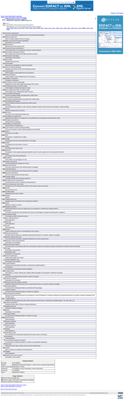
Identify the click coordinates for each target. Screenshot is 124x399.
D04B (46, 28)
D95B (64, 28)
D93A (49, 28)
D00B (11, 28)
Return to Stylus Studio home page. (9, 389)
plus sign (3, 362)
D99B (8, 29)
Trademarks (21, 393)
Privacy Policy (8, 393)
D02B (30, 28)
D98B (87, 28)
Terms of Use (15, 393)
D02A (27, 28)
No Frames (120, 13)
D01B (19, 28)
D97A (76, 28)
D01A (15, 28)
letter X (3, 372)
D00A (8, 28)
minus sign (4, 370)
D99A (91, 28)
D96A (68, 28)
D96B (72, 28)
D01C (23, 28)
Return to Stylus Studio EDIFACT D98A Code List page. (14, 17)
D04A (42, 28)
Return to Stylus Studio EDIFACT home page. (11, 16)
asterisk (3, 364)
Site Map (3, 393)
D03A (34, 28)
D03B (38, 28)
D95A (61, 28)
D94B (57, 28)
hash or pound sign (6, 366)
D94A (53, 28)
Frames (113, 13)
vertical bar (4, 368)
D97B (80, 28)
